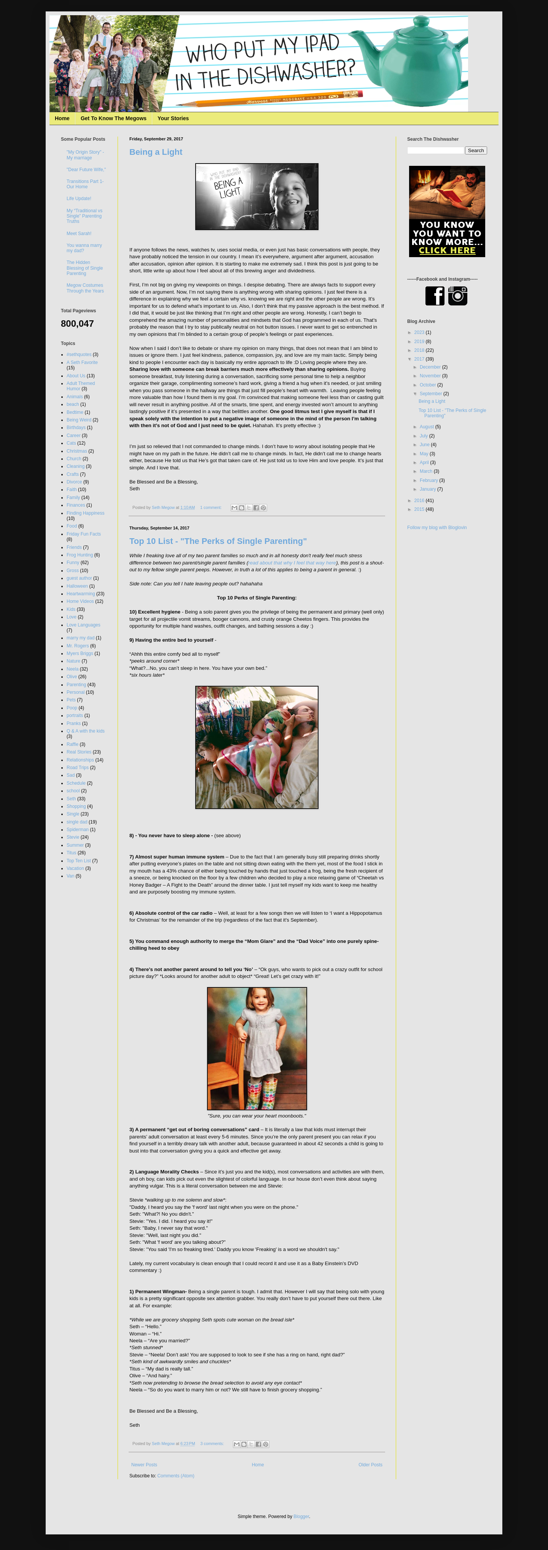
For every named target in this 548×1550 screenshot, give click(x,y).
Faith (72, 489)
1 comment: (211, 507)
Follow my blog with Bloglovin (437, 527)
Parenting (76, 684)
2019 (420, 341)
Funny (73, 562)
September (431, 393)
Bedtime (75, 412)
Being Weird (79, 420)
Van (70, 876)
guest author (79, 578)
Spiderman (78, 829)
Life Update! (79, 198)
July (424, 436)
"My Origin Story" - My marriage (85, 154)
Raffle (72, 744)
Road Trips (78, 767)
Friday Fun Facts (84, 534)
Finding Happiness (85, 513)
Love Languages (83, 625)
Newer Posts (144, 1464)
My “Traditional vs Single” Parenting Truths (84, 216)
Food (72, 526)
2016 (420, 500)
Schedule (76, 783)
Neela (72, 669)
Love (71, 617)
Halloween (77, 586)
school (73, 790)
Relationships (80, 760)
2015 (420, 509)
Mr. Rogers (78, 646)
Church (74, 458)
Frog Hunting (80, 555)
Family (73, 497)
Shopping (76, 806)
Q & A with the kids (86, 731)
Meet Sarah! (79, 233)
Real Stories (79, 752)
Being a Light (155, 152)
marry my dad (80, 638)
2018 (420, 350)
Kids (71, 609)
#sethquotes (79, 354)
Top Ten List (79, 860)
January (428, 489)
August (427, 426)
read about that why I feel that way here (292, 563)
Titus (71, 852)
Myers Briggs (80, 653)
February (429, 480)
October (428, 385)
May (425, 453)
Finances (76, 505)
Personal (75, 692)
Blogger (301, 1516)
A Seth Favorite (82, 362)
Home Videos (80, 601)
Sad (71, 775)
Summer (75, 845)
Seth (71, 798)
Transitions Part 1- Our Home (85, 184)
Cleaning (75, 466)
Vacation (75, 868)
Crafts (73, 474)
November (431, 375)
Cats (71, 443)
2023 (420, 332)
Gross (73, 570)
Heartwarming (81, 593)
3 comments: (213, 1443)
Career (74, 435)
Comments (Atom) (175, 1475)
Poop (72, 708)
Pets (71, 700)
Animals (75, 396)
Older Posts (370, 1464)
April (425, 462)
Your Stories (173, 118)
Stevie (73, 837)
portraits (75, 715)
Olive (72, 676)
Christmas (77, 451)
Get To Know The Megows (114, 118)
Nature (73, 661)
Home (62, 118)
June (425, 444)
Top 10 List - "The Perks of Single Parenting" (218, 541)
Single (73, 814)
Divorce (74, 482)
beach (73, 404)
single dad (77, 822)
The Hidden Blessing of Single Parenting (85, 268)
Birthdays (76, 427)
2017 (420, 359)
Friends (74, 547)
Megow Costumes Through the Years (85, 288)
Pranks (74, 723)
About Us (76, 375)
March (427, 471)
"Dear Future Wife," (86, 169)
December (431, 367)
